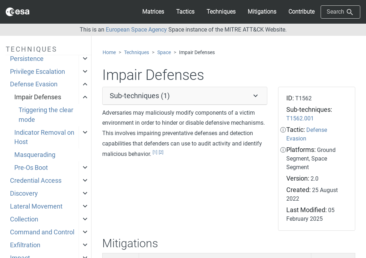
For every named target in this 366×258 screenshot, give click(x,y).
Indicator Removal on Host (44, 137)
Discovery (24, 193)
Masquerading (34, 154)
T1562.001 (300, 118)
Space (164, 52)
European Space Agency (136, 29)
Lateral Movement (36, 206)
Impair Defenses (37, 97)
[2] (161, 152)
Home (109, 52)
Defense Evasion (34, 84)
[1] (155, 152)
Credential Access (35, 180)
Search (340, 12)
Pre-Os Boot (31, 167)
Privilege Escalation (37, 71)
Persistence (27, 58)
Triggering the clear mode (46, 114)
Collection (24, 219)
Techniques (136, 52)
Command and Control (42, 232)
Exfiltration (25, 245)
